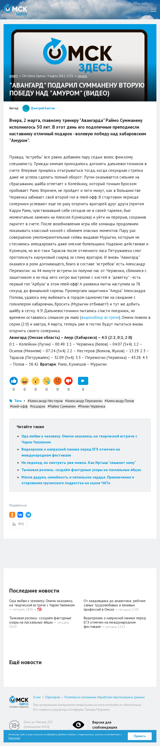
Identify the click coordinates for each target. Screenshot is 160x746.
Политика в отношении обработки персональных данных (104, 697)
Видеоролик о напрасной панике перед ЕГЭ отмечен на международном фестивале (115, 622)
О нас (37, 697)
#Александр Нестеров (45, 401)
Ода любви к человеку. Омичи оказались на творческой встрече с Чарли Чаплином (42, 603)
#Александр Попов (119, 401)
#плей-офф (19, 406)
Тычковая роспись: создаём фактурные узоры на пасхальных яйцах (81, 469)
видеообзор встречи (100, 317)
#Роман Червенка (91, 406)
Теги (18, 401)
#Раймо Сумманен (62, 406)
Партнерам (52, 697)
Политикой (14, 738)
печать (82, 76)
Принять (140, 736)
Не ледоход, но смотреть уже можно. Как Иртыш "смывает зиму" (78, 462)
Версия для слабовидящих (104, 725)
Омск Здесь (15, 10)
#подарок (37, 406)
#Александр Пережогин (83, 401)
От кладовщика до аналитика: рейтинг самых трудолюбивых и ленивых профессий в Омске (115, 605)
